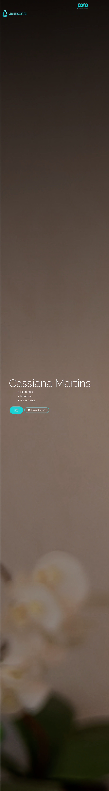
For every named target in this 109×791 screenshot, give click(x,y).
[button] (18, 410)
